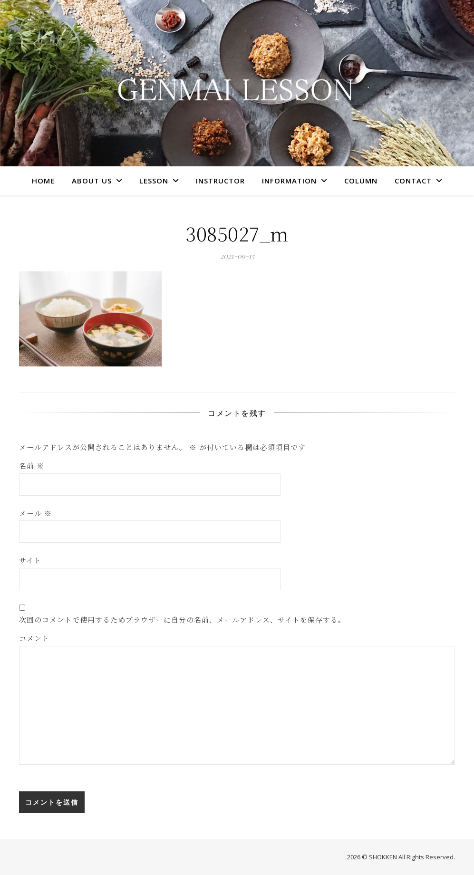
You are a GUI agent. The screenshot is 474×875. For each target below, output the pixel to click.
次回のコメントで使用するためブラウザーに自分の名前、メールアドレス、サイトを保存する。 (182, 620)
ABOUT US (92, 180)
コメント (34, 638)
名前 (31, 466)
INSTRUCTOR (220, 180)
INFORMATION (289, 180)
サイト (30, 560)
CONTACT (413, 180)
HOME (43, 180)
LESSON (153, 180)
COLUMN (360, 180)
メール (35, 513)
